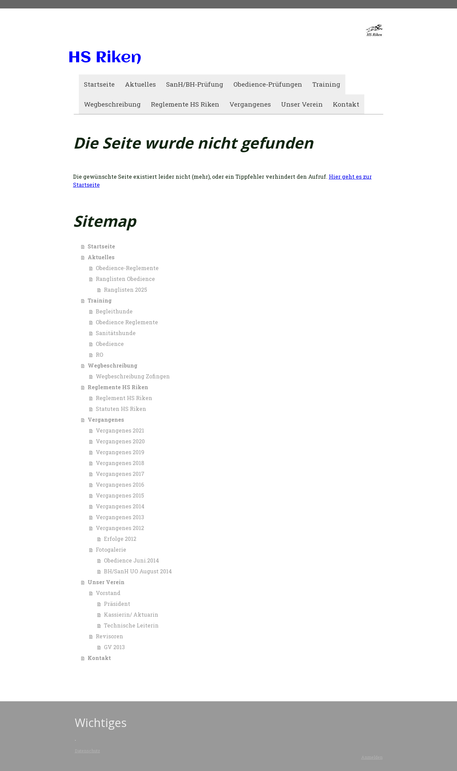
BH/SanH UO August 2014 (138, 571)
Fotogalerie (111, 549)
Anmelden (372, 757)
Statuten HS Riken (121, 408)
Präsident (117, 603)
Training (326, 84)
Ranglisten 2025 (125, 289)
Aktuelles (140, 84)
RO (99, 354)
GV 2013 (114, 647)
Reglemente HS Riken (185, 104)
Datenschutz (87, 750)
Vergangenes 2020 (120, 441)
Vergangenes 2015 (120, 495)
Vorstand (108, 592)
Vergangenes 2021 (120, 430)
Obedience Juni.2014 (131, 560)
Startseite (99, 84)
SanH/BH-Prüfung (194, 84)
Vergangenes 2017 (120, 473)
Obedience (110, 343)
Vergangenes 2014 (120, 506)
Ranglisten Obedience (125, 278)
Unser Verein (302, 104)
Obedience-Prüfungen (267, 84)
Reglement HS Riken (124, 397)
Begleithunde (114, 311)
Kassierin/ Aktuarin (131, 614)
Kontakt (346, 104)
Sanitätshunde (116, 332)
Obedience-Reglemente (127, 267)
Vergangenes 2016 (120, 484)
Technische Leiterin (131, 625)
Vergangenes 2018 (120, 462)
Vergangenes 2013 (120, 517)
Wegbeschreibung (112, 104)
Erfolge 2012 (120, 538)
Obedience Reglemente (127, 322)
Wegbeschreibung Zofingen (133, 376)
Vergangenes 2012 (120, 527)
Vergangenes (250, 104)
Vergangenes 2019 (120, 452)
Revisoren (109, 636)
